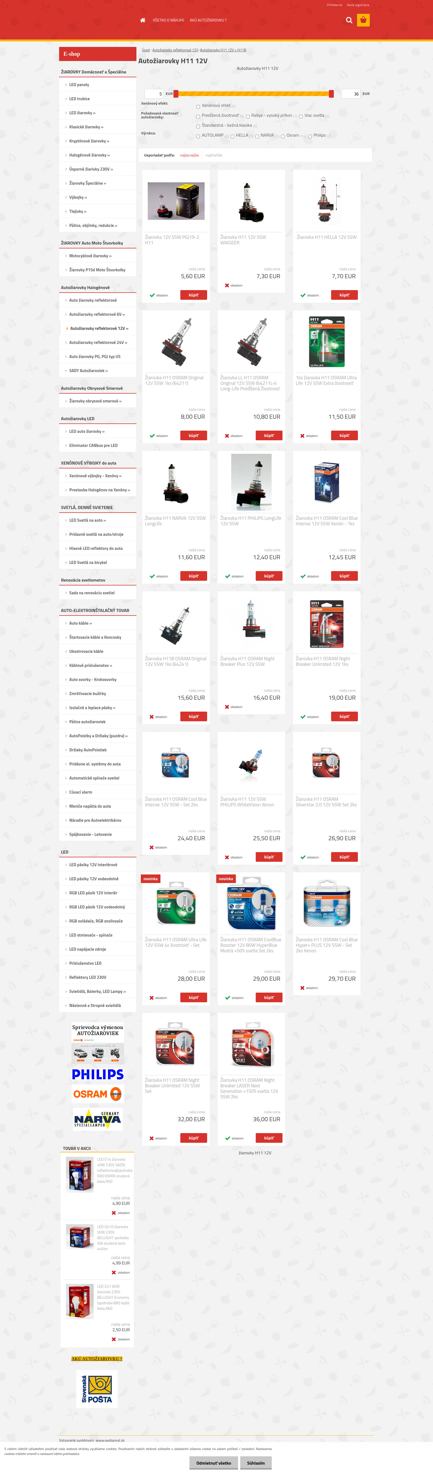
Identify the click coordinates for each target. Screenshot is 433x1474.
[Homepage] (142, 20)
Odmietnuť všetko (213, 1463)
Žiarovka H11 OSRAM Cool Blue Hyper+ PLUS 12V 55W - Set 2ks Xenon (327, 945)
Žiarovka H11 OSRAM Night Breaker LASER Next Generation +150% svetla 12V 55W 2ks (249, 1088)
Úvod (146, 50)
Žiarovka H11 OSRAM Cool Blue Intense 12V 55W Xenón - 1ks (327, 520)
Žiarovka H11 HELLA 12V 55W (327, 237)
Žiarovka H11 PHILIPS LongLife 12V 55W (250, 520)
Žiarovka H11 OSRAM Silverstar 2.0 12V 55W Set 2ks (326, 801)
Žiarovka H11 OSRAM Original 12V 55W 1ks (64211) (174, 380)
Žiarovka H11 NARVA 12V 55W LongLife (175, 520)
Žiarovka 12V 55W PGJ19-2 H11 (172, 239)
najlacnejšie (189, 155)
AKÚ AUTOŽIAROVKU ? (208, 20)
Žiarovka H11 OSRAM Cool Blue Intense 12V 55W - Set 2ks (176, 801)
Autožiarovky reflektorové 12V (175, 50)
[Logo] (97, 20)
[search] (349, 20)
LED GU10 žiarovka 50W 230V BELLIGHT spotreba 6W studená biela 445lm (113, 1238)
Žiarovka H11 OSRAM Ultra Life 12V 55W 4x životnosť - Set (176, 942)
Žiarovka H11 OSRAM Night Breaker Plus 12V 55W (247, 661)
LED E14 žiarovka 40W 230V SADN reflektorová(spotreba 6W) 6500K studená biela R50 (114, 1170)
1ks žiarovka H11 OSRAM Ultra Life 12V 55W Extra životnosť (326, 380)
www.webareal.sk (110, 1440)
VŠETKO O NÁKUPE (168, 20)
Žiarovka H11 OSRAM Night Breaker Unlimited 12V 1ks (323, 661)
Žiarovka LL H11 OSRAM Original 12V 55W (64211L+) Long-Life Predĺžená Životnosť (250, 383)
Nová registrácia (358, 4)
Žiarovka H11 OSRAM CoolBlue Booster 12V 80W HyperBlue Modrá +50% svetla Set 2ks (250, 945)
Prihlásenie (334, 4)
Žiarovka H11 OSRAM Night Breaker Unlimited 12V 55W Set (172, 1085)
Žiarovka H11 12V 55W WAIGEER (243, 239)
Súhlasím (256, 1463)
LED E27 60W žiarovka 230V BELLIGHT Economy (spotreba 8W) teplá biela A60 (113, 1297)
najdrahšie (214, 155)
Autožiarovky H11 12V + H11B (223, 50)
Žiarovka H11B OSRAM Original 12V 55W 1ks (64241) (176, 661)
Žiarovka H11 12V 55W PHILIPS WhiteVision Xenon (247, 801)
